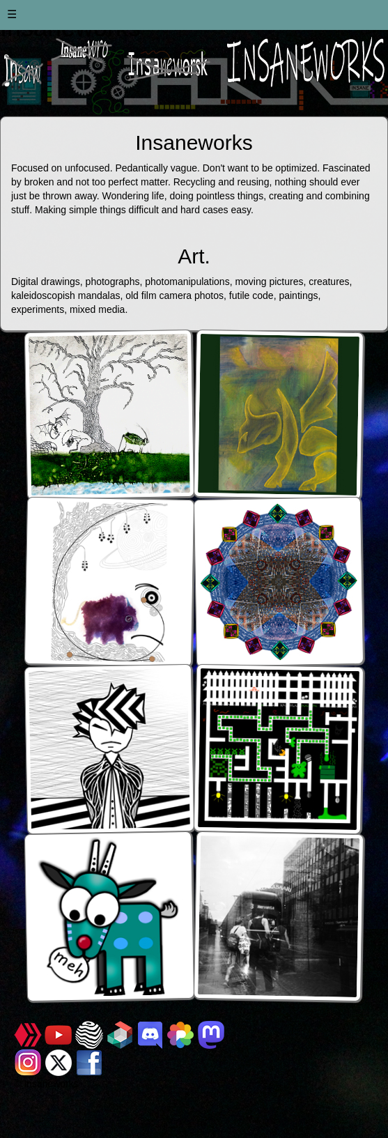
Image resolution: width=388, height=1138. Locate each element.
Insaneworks (51, 1083)
